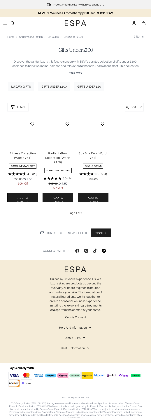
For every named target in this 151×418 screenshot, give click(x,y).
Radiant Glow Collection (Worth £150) (58, 157)
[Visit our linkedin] (103, 250)
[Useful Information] (75, 348)
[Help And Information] (75, 327)
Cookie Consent (75, 317)
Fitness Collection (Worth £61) (23, 155)
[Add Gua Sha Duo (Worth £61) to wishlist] (102, 124)
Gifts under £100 (54, 86)
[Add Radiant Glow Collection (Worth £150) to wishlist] (67, 124)
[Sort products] (134, 107)
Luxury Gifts (21, 86)
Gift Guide (53, 36)
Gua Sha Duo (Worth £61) (93, 155)
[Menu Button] (5, 23)
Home (10, 36)
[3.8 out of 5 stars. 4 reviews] (93, 174)
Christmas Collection (31, 36)
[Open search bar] (12, 23)
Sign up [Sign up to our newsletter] (100, 233)
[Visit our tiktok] (95, 250)
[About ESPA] (75, 338)
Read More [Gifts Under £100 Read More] (75, 72)
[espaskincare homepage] (75, 23)
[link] (134, 23)
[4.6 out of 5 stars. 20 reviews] (22, 174)
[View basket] (143, 23)
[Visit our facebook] (77, 250)
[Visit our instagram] (86, 250)
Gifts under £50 (89, 86)
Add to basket (22, 199)
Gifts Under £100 (75, 50)
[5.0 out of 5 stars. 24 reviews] (58, 178)
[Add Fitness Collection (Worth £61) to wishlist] (32, 124)
